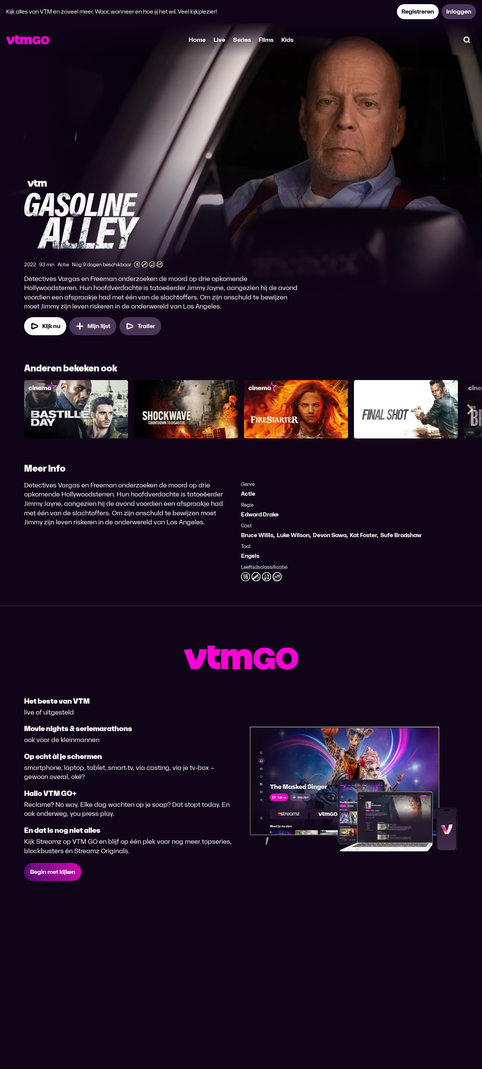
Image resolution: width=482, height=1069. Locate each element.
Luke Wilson (293, 535)
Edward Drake (260, 514)
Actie (248, 493)
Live (219, 39)
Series (242, 39)
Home (197, 39)
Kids (287, 39)
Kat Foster (363, 535)
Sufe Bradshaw (400, 535)
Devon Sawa (329, 535)
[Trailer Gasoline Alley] (140, 326)
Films (266, 39)
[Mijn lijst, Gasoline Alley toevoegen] (92, 326)
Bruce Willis (257, 535)
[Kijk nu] (45, 326)
